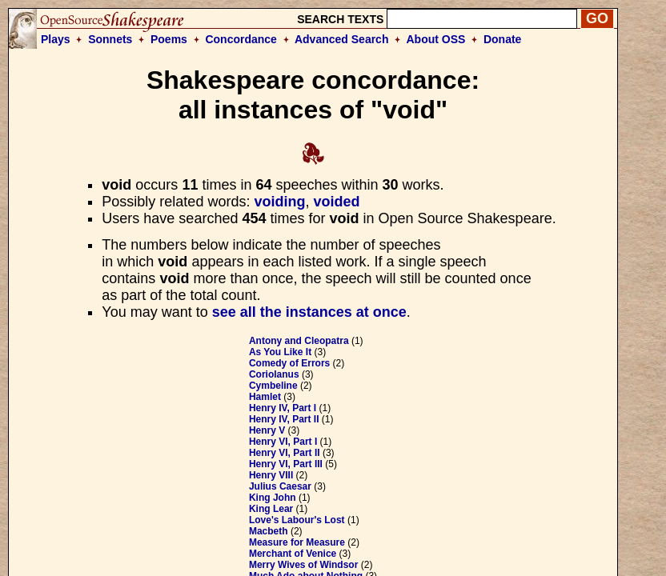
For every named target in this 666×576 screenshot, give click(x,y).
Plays (55, 39)
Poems (168, 39)
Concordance (240, 39)
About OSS (436, 39)
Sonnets (110, 39)
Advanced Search (342, 39)
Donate (502, 39)
